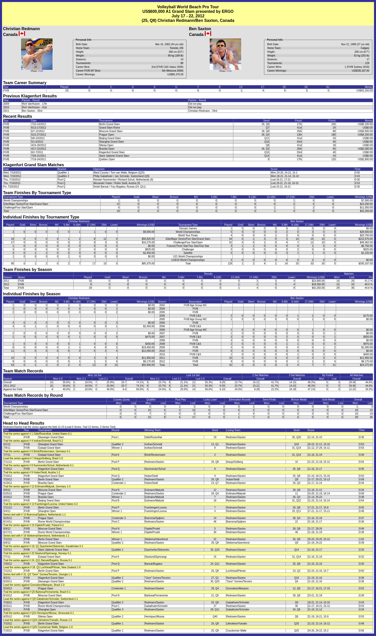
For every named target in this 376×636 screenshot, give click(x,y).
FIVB (40, 71)
